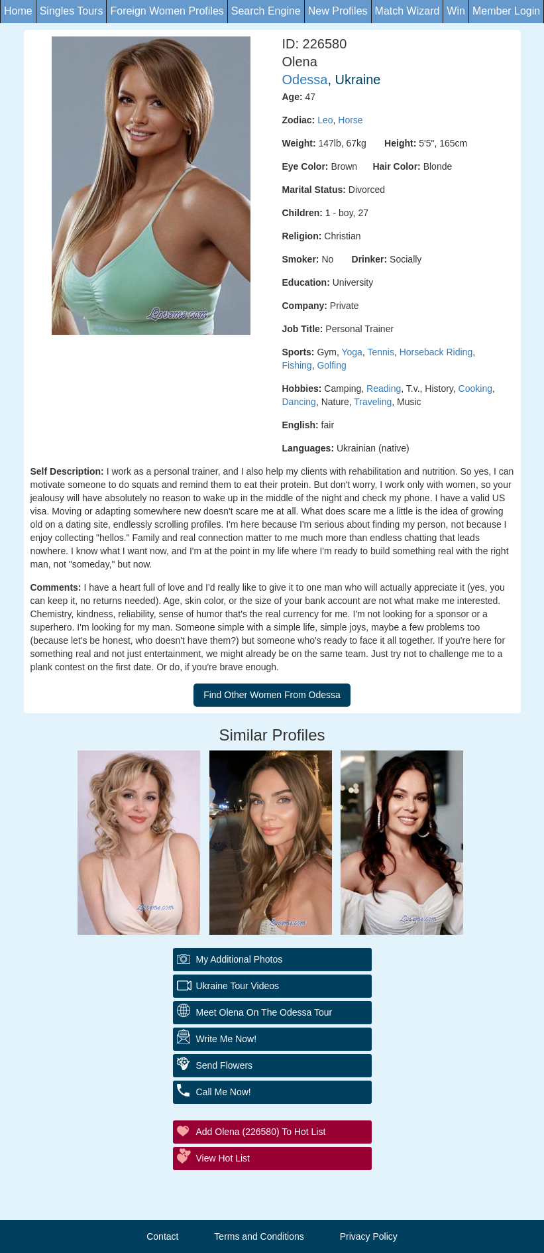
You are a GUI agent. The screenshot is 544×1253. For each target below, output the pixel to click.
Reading (383, 388)
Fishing (297, 365)
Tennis (380, 352)
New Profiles (338, 11)
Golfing (331, 365)
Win (456, 11)
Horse (350, 120)
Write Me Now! (226, 1039)
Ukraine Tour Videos (238, 986)
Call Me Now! (223, 1092)
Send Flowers (224, 1065)
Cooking (475, 388)
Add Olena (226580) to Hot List (261, 1131)
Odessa (305, 79)
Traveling (373, 401)
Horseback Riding (436, 352)
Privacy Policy (369, 1236)
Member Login (506, 11)
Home (18, 11)
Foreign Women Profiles (166, 11)
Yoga (351, 352)
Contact (162, 1236)
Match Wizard (407, 11)
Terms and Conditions (258, 1236)
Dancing (299, 401)
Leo (325, 120)
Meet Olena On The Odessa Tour (264, 1012)
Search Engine (266, 11)
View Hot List (223, 1158)
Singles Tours (71, 11)
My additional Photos (239, 959)
